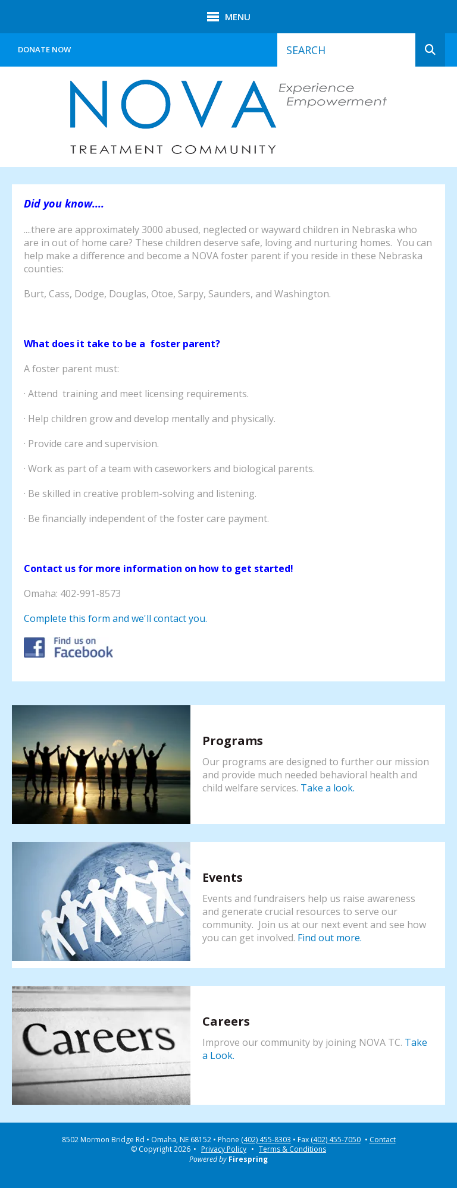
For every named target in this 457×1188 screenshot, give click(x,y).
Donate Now (44, 49)
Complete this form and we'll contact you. (115, 618)
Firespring (248, 1159)
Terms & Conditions (292, 1149)
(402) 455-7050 (336, 1140)
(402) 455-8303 (266, 1140)
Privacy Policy (223, 1149)
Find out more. (330, 937)
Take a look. (328, 787)
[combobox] (346, 50)
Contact (383, 1140)
